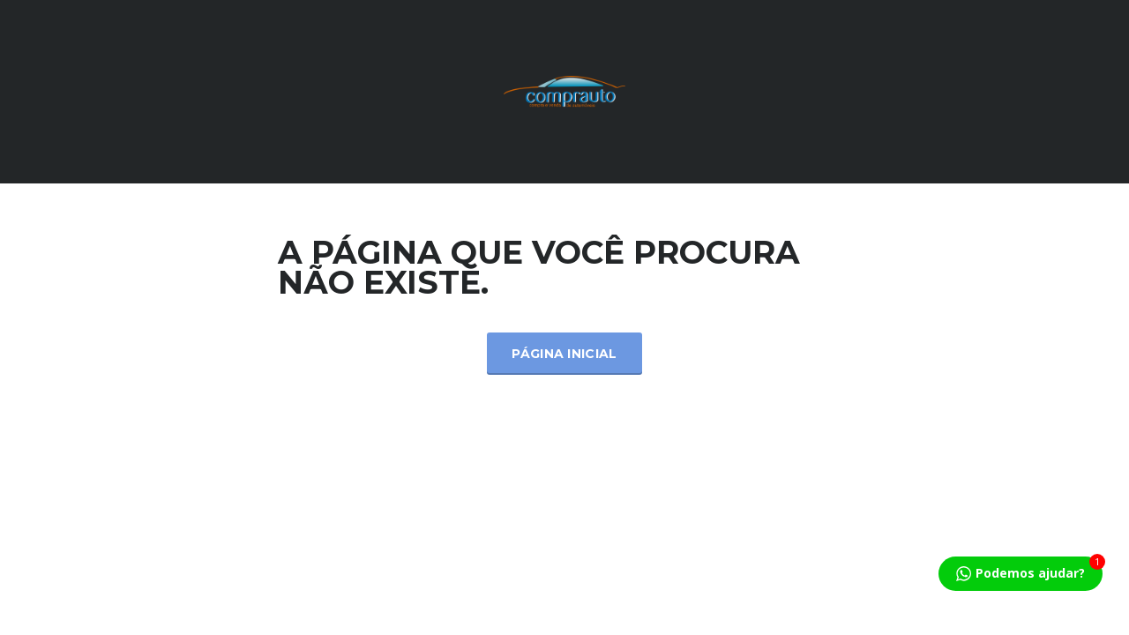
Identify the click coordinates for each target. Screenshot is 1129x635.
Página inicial (564, 354)
